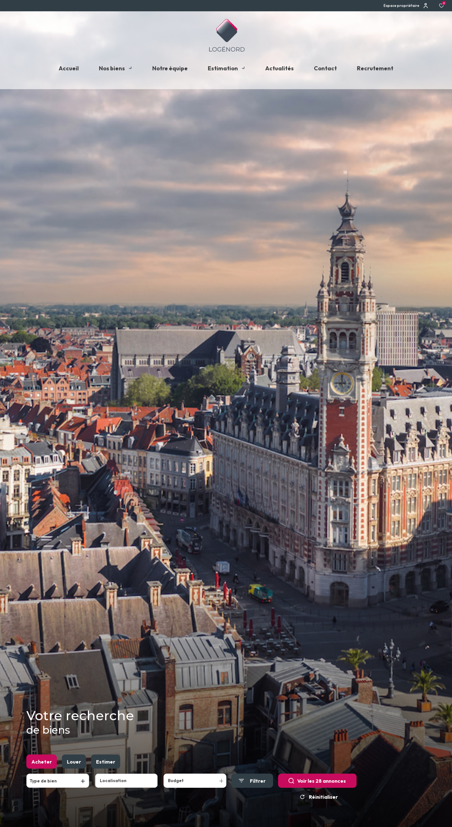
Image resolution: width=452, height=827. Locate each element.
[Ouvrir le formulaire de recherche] (252, 783)
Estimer (105, 764)
